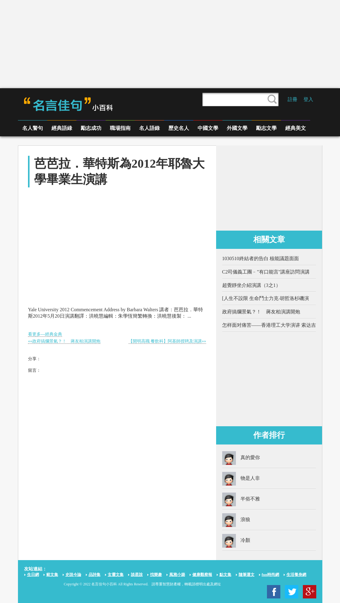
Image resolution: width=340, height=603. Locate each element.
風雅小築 (177, 574)
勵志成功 (91, 128)
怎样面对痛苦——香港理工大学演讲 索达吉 (269, 325)
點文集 (225, 574)
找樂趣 (156, 574)
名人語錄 (149, 128)
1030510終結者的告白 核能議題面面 (260, 258)
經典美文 (295, 128)
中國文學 (208, 128)
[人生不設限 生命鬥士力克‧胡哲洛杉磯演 (265, 298)
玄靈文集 (116, 574)
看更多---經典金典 (45, 334)
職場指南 (120, 128)
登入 (308, 99)
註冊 (292, 99)
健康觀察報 (202, 574)
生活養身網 (296, 574)
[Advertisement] (170, 44)
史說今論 (73, 574)
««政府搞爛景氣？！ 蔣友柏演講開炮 (64, 341)
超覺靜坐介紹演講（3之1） (251, 285)
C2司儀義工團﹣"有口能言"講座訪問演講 (266, 271)
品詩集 (94, 574)
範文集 (52, 574)
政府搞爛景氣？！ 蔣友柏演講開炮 (261, 311)
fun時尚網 (270, 574)
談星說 (137, 574)
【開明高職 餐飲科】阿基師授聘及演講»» (167, 341)
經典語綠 (61, 128)
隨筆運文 (246, 574)
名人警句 (32, 128)
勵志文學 (266, 128)
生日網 (33, 574)
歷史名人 (178, 128)
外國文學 (237, 128)
